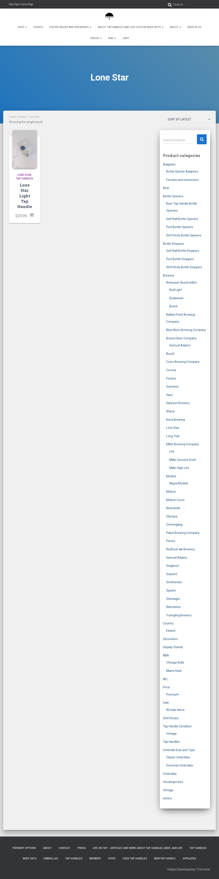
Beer (166, 188)
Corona (171, 370)
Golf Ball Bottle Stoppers (182, 250)
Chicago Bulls (175, 662)
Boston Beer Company (181, 338)
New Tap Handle (165, 858)
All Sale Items (175, 710)
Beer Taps (29, 858)
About (175, 27)
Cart (126, 38)
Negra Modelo (178, 483)
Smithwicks (174, 582)
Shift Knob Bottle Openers (183, 235)
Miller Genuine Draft (182, 459)
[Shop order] (189, 120)
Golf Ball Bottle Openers (182, 219)
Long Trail (172, 436)
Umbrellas (170, 773)
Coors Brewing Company (183, 361)
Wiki (112, 38)
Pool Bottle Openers (179, 227)
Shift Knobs (171, 718)
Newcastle (173, 508)
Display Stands (173, 647)
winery (167, 798)
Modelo (171, 476)
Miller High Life (179, 468)
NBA (166, 655)
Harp (169, 395)
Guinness (172, 386)
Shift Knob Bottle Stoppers (184, 267)
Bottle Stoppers (173, 243)
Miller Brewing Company (182, 444)
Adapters (169, 164)
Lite (171, 451)
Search (202, 139)
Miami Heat (174, 670)
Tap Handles (24, 178)
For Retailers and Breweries (70, 27)
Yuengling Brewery (179, 615)
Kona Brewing (175, 419)
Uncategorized (173, 782)
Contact (64, 848)
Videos (96, 38)
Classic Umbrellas (178, 757)
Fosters (171, 378)
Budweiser (176, 298)
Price (166, 687)
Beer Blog (194, 27)
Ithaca (170, 411)
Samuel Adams (179, 345)
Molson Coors (175, 500)
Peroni (170, 541)
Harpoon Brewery (178, 403)
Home (12, 116)
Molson (171, 491)
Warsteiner (173, 607)
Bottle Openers (173, 196)
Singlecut (172, 565)
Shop (22, 27)
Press (81, 848)
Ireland (170, 630)
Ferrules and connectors (182, 180)
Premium (172, 694)
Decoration (170, 639)
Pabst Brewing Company (183, 533)
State (112, 858)
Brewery (22, 116)
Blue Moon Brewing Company (186, 330)
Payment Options (24, 848)
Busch (173, 306)
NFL (165, 679)
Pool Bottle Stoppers (180, 259)
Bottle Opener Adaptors (182, 171)
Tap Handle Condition (177, 726)
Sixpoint (171, 574)
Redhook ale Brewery (180, 549)
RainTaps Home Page (21, 4)
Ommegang (174, 524)
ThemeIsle (203, 869)
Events (38, 27)
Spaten (171, 590)
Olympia (171, 516)
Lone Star (24, 174)
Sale (166, 702)
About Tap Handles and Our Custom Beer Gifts (130, 27)
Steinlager (173, 599)
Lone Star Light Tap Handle (24, 195)
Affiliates (189, 858)
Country (168, 623)
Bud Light (175, 290)
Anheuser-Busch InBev (181, 282)
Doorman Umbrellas (179, 765)
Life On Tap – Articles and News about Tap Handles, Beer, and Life (137, 848)
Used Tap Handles (135, 858)
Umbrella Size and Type (179, 750)
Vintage (171, 733)
